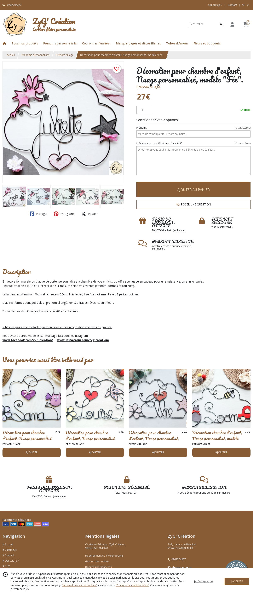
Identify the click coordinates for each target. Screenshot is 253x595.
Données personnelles (98, 567)
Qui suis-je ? (10, 560)
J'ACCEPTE (237, 581)
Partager (38, 213)
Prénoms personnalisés (35, 55)
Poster (89, 213)
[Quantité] (144, 110)
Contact (232, 5)
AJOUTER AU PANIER (193, 189)
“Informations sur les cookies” (79, 585)
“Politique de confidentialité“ (132, 585)
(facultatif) (193, 143)
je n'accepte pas (203, 581)
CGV (6, 566)
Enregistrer (64, 213)
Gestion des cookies (97, 561)
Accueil (11, 55)
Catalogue (9, 550)
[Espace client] (232, 24)
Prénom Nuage (65, 55)
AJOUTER (32, 452)
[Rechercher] (221, 24)
